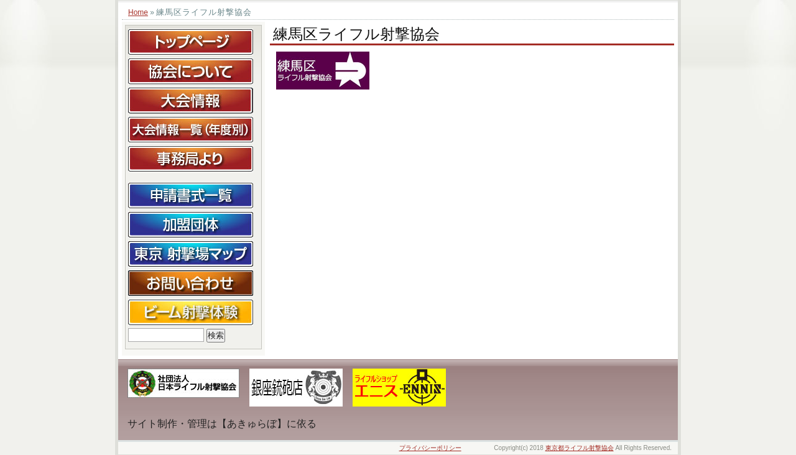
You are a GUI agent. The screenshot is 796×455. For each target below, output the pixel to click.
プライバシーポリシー (430, 447)
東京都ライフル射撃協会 (579, 447)
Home (138, 12)
